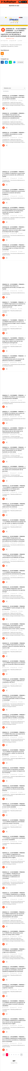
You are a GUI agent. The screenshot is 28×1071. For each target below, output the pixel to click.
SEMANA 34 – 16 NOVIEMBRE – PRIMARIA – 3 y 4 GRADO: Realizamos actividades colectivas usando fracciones (13, 821)
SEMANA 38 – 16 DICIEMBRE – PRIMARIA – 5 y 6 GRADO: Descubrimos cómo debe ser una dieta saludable (13, 97)
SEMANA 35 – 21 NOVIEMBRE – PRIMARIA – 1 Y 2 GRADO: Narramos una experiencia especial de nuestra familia (14, 734)
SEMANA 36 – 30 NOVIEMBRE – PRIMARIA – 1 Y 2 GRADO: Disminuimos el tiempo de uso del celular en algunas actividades (14, 521)
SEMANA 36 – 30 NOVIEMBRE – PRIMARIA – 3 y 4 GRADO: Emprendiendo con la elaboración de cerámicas (13, 505)
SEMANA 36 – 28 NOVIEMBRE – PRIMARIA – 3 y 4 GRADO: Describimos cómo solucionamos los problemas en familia (13, 556)
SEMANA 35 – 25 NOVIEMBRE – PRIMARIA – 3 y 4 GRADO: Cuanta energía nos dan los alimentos (13, 608)
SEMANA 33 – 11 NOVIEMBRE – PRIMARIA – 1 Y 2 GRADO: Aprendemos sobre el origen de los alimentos (13, 950)
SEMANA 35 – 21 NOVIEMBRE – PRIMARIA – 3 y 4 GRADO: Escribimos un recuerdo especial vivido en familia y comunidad (14, 716)
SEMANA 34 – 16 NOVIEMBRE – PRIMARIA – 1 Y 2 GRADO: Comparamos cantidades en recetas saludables (13, 838)
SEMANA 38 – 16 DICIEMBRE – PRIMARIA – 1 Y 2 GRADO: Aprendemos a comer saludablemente (13, 134)
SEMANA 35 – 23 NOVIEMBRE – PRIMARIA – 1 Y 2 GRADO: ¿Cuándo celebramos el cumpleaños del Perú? (13, 680)
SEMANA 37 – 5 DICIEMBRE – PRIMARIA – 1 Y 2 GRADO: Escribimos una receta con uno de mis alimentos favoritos (13, 413)
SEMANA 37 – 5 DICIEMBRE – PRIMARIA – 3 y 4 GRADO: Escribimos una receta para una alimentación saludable (14, 397)
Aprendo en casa (10, 38)
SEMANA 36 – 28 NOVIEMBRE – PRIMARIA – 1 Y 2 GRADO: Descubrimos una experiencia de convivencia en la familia (13, 572)
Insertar (20, 62)
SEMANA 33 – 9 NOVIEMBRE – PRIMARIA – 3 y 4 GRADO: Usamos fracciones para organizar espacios (13, 986)
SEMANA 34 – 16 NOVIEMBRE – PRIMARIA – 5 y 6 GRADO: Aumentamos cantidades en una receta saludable (13, 805)
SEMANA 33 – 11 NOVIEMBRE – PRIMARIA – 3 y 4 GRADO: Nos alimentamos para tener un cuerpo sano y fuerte (13, 933)
